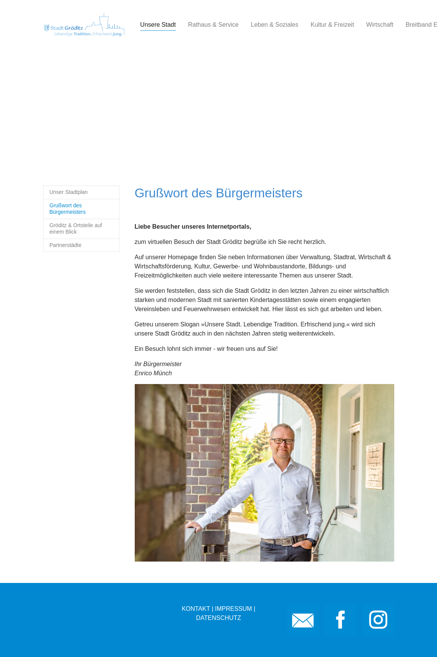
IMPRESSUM (233, 608)
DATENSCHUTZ (218, 618)
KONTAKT (196, 608)
